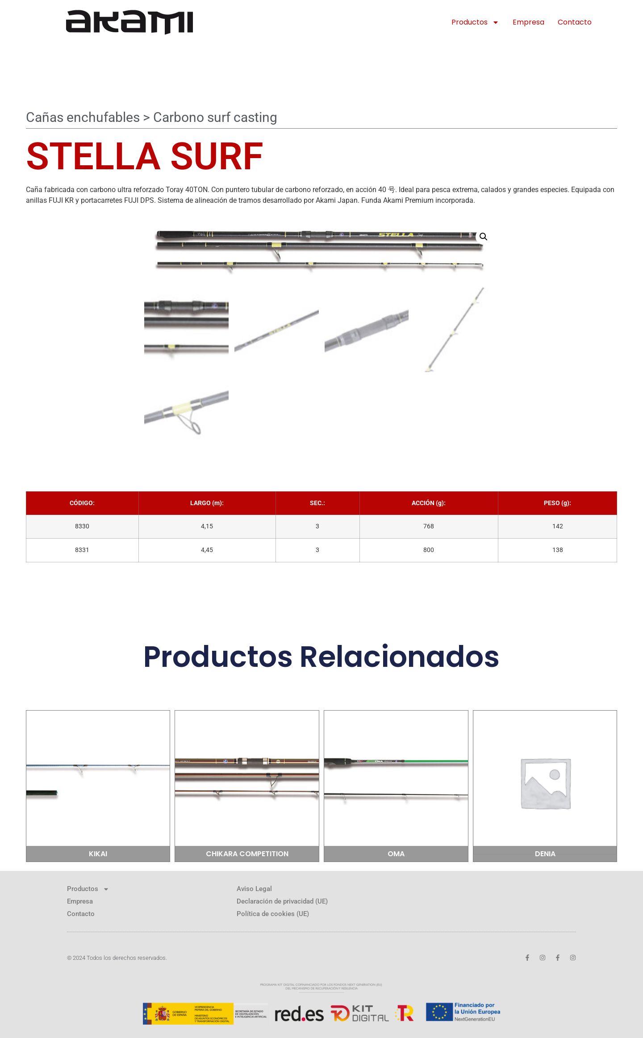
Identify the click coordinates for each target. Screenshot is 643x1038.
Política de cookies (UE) (273, 914)
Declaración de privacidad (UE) (282, 901)
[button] (484, 237)
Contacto (575, 22)
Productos (475, 22)
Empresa (528, 22)
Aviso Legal (254, 889)
